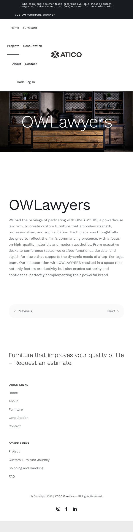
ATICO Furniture (64, 496)
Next (111, 311)
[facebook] (66, 509)
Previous (25, 311)
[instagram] (58, 509)
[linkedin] (75, 509)
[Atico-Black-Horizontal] (66, 53)
